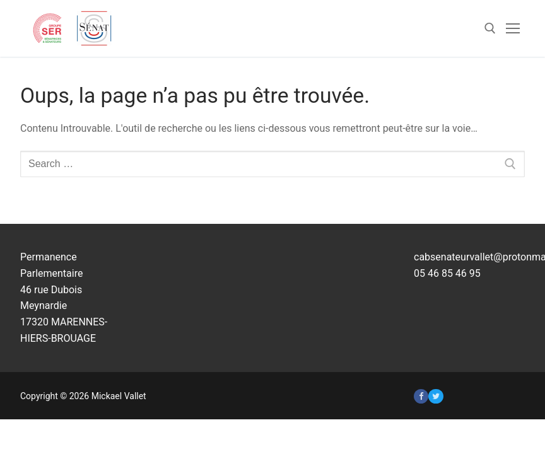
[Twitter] (435, 396)
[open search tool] (490, 28)
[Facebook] (421, 396)
